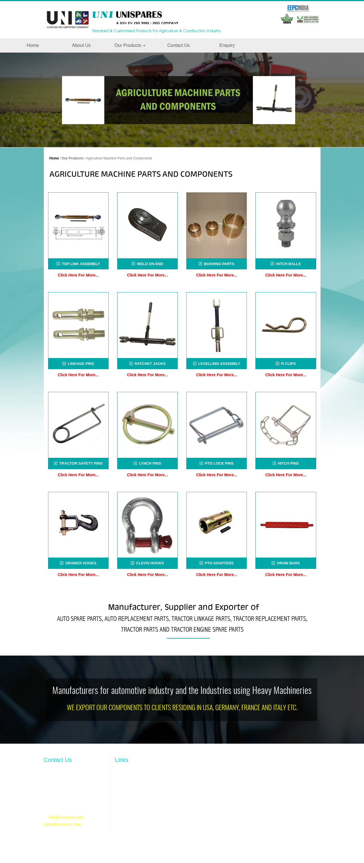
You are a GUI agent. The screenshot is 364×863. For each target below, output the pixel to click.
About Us (81, 45)
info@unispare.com (66, 817)
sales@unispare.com (62, 824)
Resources (124, 800)
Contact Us (178, 45)
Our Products (130, 45)
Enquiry (227, 45)
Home (33, 45)
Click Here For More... (78, 275)
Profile (120, 783)
